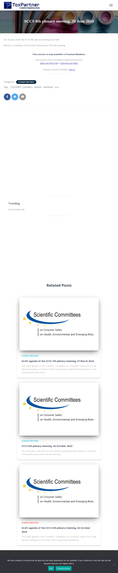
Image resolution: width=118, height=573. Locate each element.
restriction (48, 87)
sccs (57, 87)
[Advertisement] (59, 147)
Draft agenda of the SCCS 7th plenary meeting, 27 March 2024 (58, 361)
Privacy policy (63, 568)
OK (51, 568)
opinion (38, 87)
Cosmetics (27, 87)
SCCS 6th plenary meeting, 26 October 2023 (47, 445)
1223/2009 (15, 87)
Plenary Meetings (26, 82)
